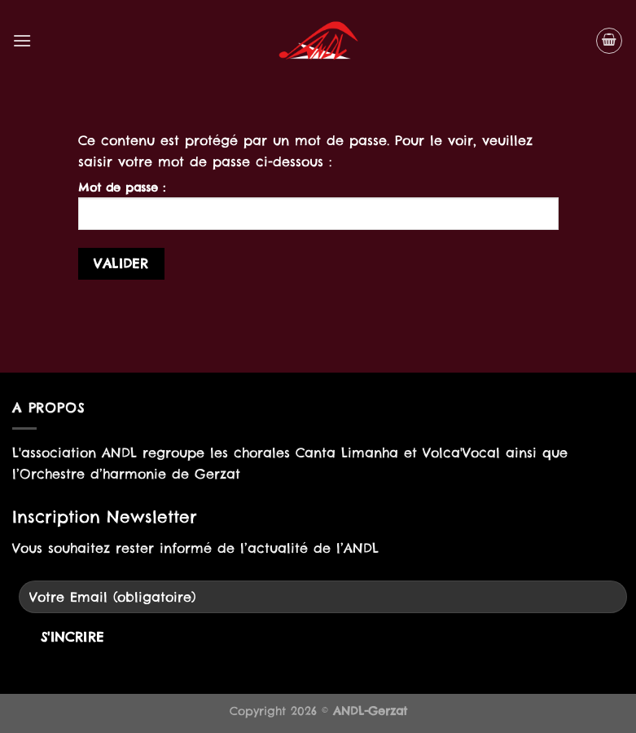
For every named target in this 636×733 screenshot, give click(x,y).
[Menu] (22, 40)
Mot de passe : (318, 205)
